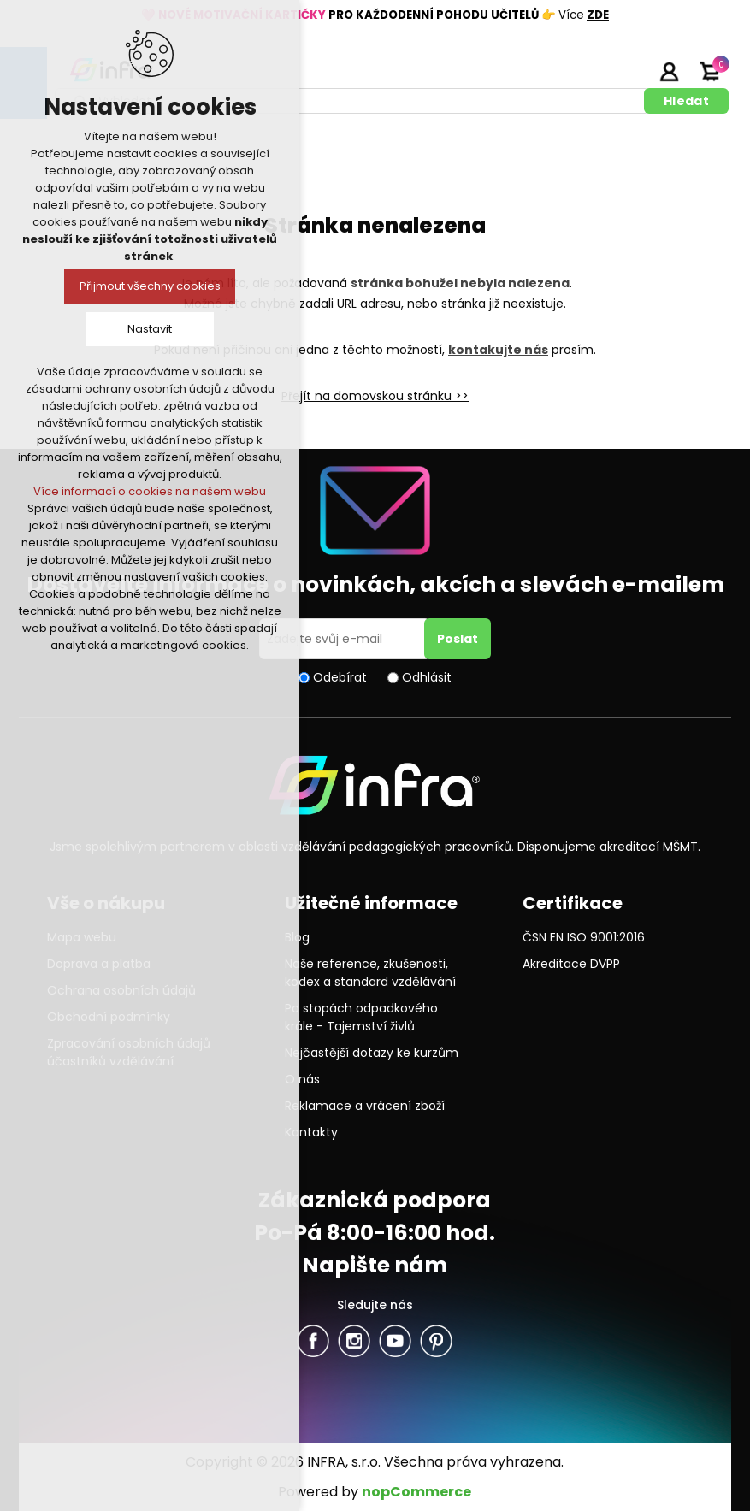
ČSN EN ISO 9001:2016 (584, 937)
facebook (313, 1341)
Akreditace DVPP (571, 963)
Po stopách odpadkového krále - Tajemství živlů (361, 1017)
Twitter (354, 1341)
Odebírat (340, 677)
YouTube (395, 1341)
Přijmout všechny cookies (150, 286)
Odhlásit (427, 677)
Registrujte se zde (626, 71)
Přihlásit (669, 71)
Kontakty (311, 1132)
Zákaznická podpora (374, 1200)
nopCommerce (416, 1492)
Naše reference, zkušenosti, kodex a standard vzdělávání (370, 972)
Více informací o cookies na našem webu (149, 491)
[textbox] (352, 101)
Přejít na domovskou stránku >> (375, 395)
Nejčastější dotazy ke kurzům (371, 1052)
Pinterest (436, 1341)
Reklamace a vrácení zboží (365, 1105)
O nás (302, 1079)
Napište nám (374, 1265)
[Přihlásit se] (344, 638)
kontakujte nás (498, 349)
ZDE (598, 15)
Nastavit (149, 329)
